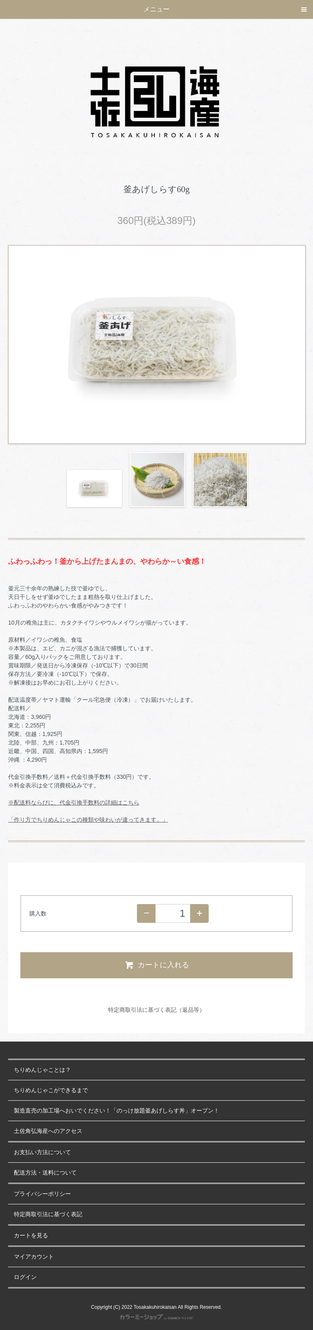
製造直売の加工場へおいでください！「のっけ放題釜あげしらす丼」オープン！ (116, 1111)
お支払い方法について (42, 1152)
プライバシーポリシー (42, 1194)
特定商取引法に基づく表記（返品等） (156, 1009)
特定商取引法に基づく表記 (48, 1214)
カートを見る (31, 1235)
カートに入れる (156, 965)
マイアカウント (34, 1257)
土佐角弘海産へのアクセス (48, 1131)
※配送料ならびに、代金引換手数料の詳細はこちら (73, 802)
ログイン (25, 1277)
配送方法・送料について (45, 1173)
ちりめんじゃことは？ (42, 1070)
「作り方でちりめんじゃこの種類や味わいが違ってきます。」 (88, 819)
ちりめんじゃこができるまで (51, 1090)
